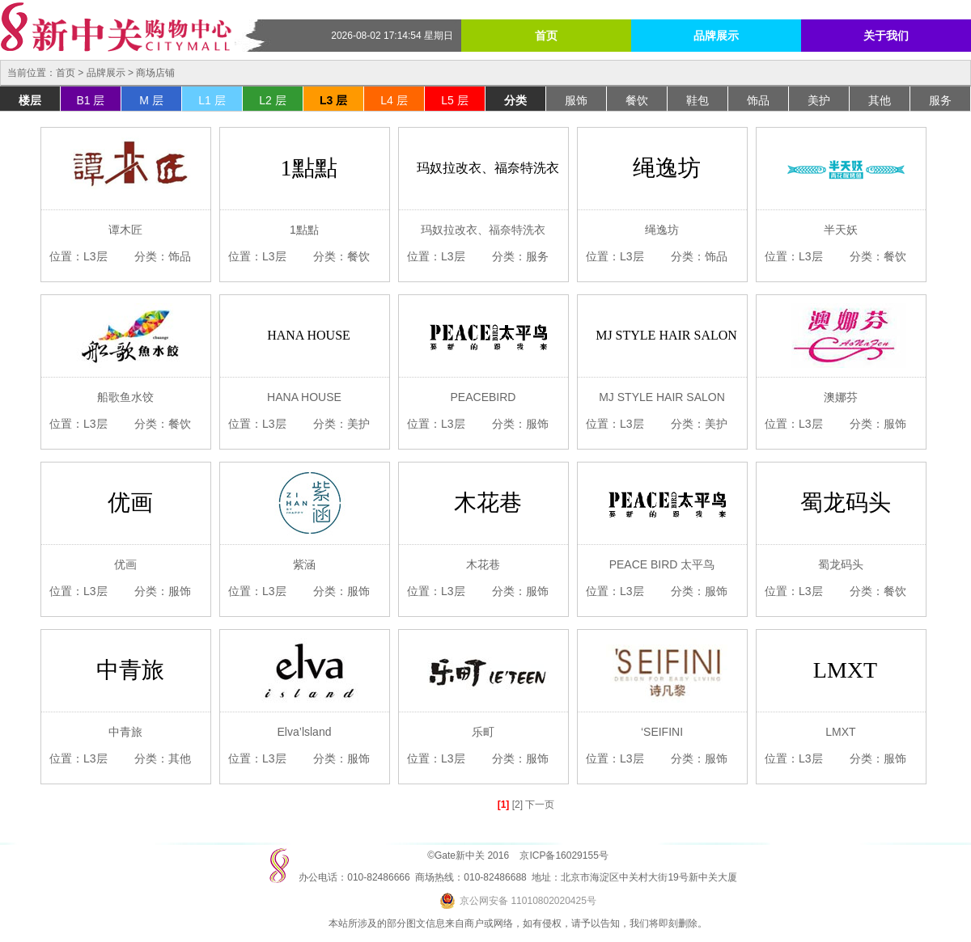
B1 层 (90, 100)
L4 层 (393, 100)
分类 (515, 100)
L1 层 (211, 100)
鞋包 (697, 100)
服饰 (576, 100)
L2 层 (272, 100)
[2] (517, 804)
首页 (546, 35)
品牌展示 (716, 35)
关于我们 (886, 35)
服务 (940, 100)
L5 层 (454, 100)
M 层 (151, 100)
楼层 (30, 100)
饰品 (758, 100)
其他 (879, 100)
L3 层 (333, 100)
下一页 (539, 804)
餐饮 (636, 100)
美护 (819, 100)
